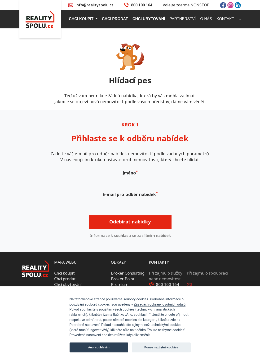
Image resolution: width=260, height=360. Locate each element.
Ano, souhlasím (99, 347)
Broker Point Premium (123, 281)
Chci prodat (65, 278)
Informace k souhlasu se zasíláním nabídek (130, 235)
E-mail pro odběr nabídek (129, 194)
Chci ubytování (68, 284)
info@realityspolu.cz (94, 5)
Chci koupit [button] (81, 19)
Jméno (129, 173)
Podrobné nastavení (85, 325)
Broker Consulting (128, 273)
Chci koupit (64, 273)
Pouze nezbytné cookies (161, 347)
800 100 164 (141, 5)
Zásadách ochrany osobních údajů (159, 304)
